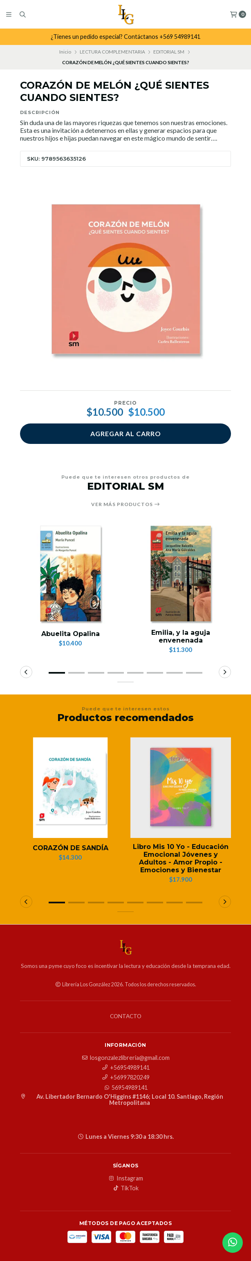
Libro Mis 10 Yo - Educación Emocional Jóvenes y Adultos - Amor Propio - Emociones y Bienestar (181, 858)
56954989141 (125, 1088)
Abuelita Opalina (70, 634)
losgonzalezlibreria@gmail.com (126, 1058)
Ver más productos (125, 504)
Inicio (65, 51)
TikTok (125, 1188)
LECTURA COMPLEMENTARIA (112, 51)
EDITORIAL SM (168, 51)
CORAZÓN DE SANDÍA (70, 848)
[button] (57, 673)
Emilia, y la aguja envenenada (180, 636)
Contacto (125, 1016)
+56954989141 (126, 1068)
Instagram (125, 1178)
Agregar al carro (125, 433)
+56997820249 (126, 1077)
